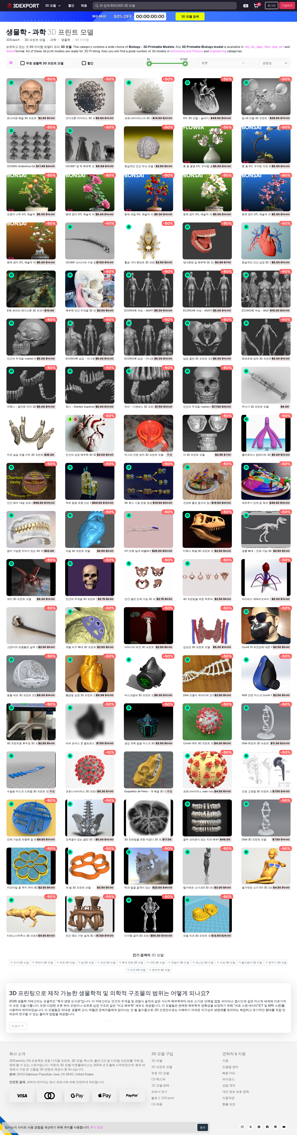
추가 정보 (96, 1127)
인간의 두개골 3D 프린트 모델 (83, 599)
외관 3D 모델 (106, 962)
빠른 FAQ (228, 1073)
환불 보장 (228, 1104)
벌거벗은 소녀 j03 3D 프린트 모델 (203, 887)
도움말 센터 (230, 1067)
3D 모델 (156, 1061)
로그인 (272, 5)
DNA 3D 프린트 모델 (254, 839)
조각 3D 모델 (19, 962)
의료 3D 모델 (226, 962)
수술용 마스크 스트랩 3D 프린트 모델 (29, 791)
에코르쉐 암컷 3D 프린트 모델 (259, 358)
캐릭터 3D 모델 (42, 962)
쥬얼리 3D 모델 (178, 962)
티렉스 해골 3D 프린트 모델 (199, 551)
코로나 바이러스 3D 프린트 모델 (85, 791)
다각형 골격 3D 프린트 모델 (140, 935)
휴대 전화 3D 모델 (131, 962)
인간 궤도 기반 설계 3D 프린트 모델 (87, 935)
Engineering (217, 51)
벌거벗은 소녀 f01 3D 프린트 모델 (262, 887)
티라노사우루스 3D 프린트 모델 (26, 935)
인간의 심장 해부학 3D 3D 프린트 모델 (89, 454)
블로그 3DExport (162, 1098)
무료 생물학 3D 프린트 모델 (41, 63)
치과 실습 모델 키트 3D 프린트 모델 (28, 454)
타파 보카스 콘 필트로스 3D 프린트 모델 (89, 743)
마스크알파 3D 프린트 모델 (140, 695)
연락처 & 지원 (234, 1053)
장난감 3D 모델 (203, 962)
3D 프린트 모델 (161, 1067)
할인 (87, 63)
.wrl (281, 47)
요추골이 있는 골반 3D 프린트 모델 (86, 839)
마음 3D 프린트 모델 (78, 551)
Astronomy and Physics (186, 51)
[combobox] (222, 63)
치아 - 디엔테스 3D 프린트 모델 (143, 406)
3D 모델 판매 (160, 1085)
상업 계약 (228, 1085)
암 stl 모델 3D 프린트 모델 (257, 118)
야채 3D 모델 (156, 962)
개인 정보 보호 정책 (235, 1092)
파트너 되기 (159, 1092)
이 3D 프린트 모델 (194, 454)
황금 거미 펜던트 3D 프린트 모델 (143, 262)
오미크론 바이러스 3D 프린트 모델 (86, 118)
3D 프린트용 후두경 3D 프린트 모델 (28, 743)
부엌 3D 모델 (65, 962)
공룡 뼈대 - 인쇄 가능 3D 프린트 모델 (264, 551)
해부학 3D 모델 (159, 970)
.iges (259, 47)
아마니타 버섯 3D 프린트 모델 (142, 647)
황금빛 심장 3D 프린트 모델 (82, 695)
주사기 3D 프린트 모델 (255, 406)
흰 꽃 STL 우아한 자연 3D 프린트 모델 (264, 166)
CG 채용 (156, 1104)
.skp (274, 47)
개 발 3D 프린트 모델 (78, 887)
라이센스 (228, 1079)
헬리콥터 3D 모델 (250, 962)
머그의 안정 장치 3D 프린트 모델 (143, 454)
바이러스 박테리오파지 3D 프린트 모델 (265, 599)
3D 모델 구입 (162, 1053)
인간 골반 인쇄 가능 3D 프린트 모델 (145, 599)
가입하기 (287, 5)
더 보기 (18, 1026)
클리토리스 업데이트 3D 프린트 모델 (263, 454)
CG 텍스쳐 (158, 1079)
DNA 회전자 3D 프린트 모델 (258, 743)
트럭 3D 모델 (136, 970)
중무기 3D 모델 (276, 962)
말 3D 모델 (86, 962)
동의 (202, 1127)
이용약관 (228, 1098)
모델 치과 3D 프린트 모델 (198, 935)
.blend (10, 51)
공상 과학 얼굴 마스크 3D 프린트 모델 (147, 743)
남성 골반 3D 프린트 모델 (198, 358)
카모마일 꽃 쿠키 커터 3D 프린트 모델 (29, 887)
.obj (246, 47)
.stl (252, 47)
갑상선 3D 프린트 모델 (196, 647)
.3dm (266, 47)
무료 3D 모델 (160, 1073)
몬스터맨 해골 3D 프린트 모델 (25, 118)
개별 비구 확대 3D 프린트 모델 (84, 647)
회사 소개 (17, 1053)
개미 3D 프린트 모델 (19, 599)
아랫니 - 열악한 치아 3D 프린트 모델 (29, 406)
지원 (225, 1061)
